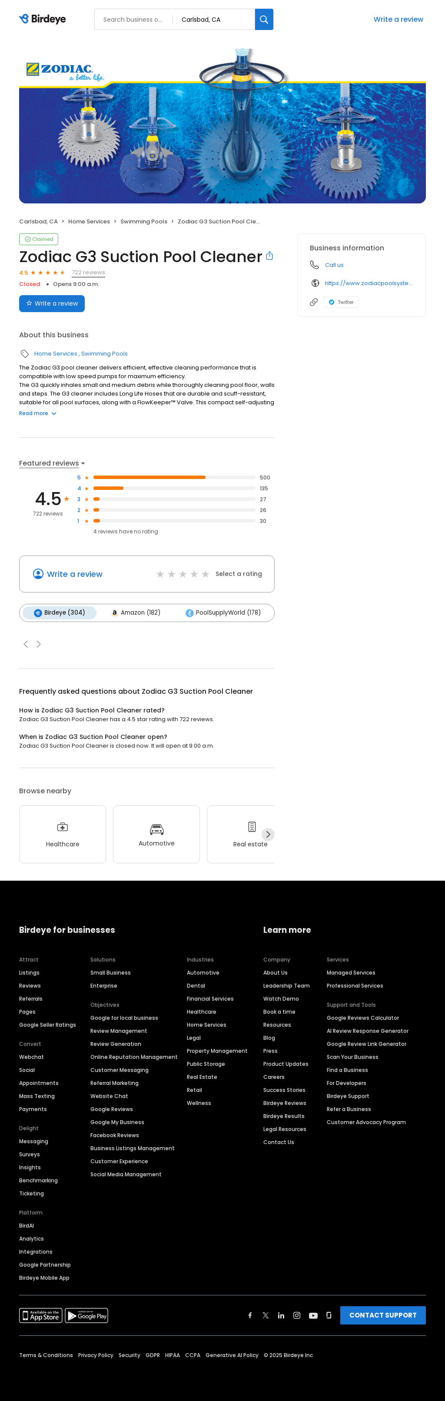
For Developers (346, 1083)
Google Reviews (111, 1109)
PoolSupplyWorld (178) (223, 613)
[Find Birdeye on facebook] (250, 1315)
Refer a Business (349, 1109)
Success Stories (284, 1090)
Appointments (39, 1083)
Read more (37, 413)
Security (129, 1355)
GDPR (153, 1355)
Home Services (89, 221)
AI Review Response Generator (367, 1031)
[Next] (268, 834)
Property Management (217, 1051)
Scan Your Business (353, 1057)
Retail (194, 1090)
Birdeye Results (284, 1116)
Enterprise (103, 985)
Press (270, 1051)
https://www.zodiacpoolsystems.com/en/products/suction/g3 (369, 283)
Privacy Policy (95, 1355)
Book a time (279, 1011)
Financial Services (210, 998)
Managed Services (351, 972)
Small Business (110, 972)
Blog (269, 1038)
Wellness (199, 1103)
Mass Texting (37, 1096)
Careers (274, 1077)
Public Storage (206, 1064)
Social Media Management (126, 1174)
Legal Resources (284, 1129)
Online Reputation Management (134, 1057)
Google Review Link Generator (366, 1044)
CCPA (192, 1355)
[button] (26, 644)
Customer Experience (119, 1161)
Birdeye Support (348, 1096)
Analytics (31, 1238)
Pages (27, 1011)
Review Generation (115, 1044)
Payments (33, 1109)
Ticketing (31, 1193)
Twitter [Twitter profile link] (341, 302)
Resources (277, 1024)
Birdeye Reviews (284, 1103)
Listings (29, 972)
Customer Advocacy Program (366, 1122)
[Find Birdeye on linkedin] (281, 1315)
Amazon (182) (135, 613)
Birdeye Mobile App (44, 1277)
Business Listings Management (132, 1148)
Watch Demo (281, 998)
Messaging (33, 1141)
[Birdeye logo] (44, 19)
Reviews (30, 985)
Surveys (29, 1154)
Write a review (398, 19)
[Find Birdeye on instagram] (296, 1315)
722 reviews (88, 272)
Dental (196, 985)
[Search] (264, 19)
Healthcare (201, 1011)
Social (27, 1070)
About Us (275, 972)
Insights (30, 1167)
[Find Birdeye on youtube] (313, 1315)
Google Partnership (45, 1264)
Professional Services (355, 985)
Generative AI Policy (232, 1355)
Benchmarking (38, 1180)
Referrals (31, 998)
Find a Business (347, 1070)
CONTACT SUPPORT (383, 1315)
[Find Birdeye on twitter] (265, 1315)
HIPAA (172, 1355)
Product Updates (286, 1064)
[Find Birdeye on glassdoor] (329, 1315)
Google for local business (124, 1018)
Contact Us (278, 1142)
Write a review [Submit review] (52, 303)
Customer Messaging (119, 1070)
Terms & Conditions (46, 1355)
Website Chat (109, 1096)
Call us (334, 265)
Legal (194, 1038)
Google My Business (117, 1122)
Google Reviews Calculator (363, 1018)
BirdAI (26, 1225)
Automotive (203, 972)
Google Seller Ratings (47, 1024)
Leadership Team (286, 985)
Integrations (36, 1251)
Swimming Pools (143, 221)
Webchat (31, 1057)
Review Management (118, 1031)
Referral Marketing (114, 1083)
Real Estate (202, 1077)
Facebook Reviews (114, 1135)
